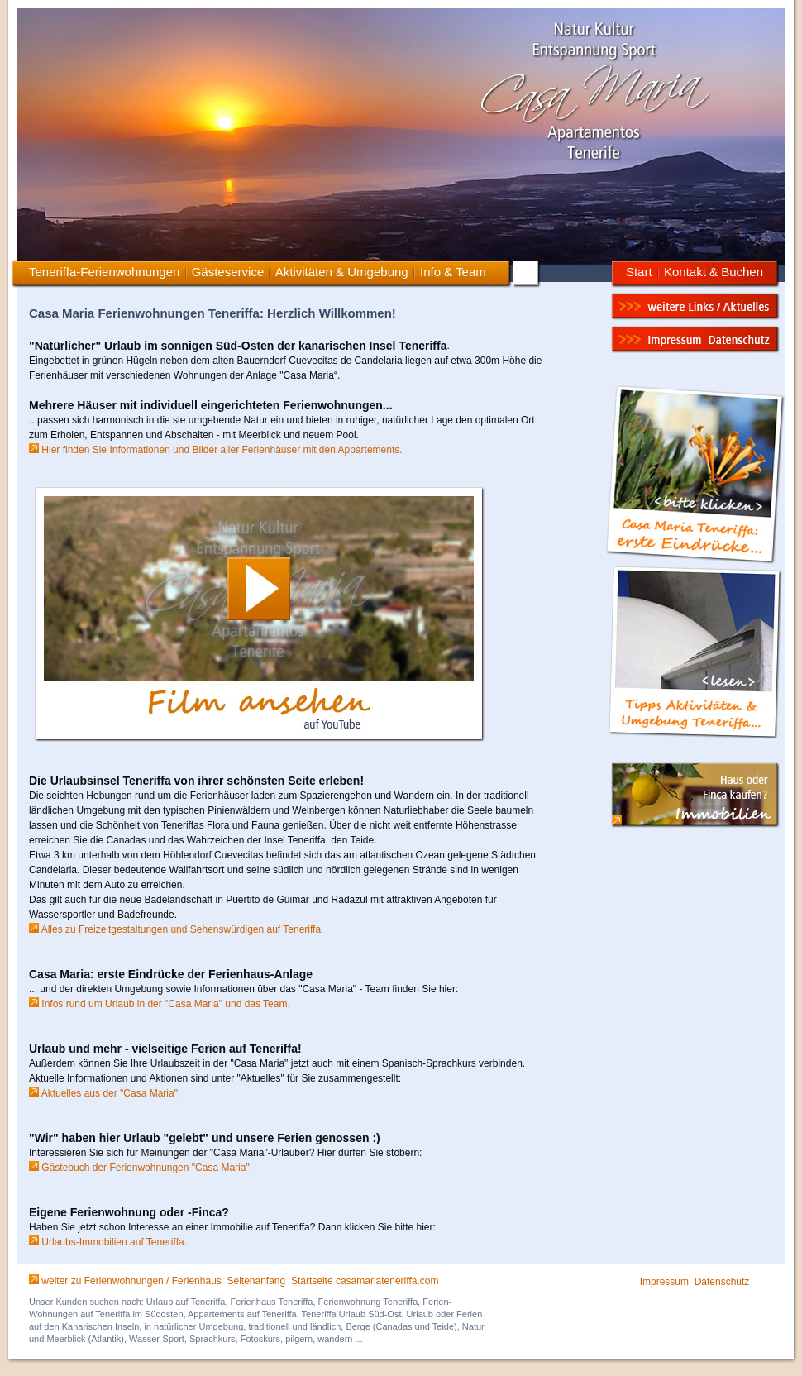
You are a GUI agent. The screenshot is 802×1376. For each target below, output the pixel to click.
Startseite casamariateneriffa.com (365, 1281)
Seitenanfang (256, 1281)
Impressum (664, 1282)
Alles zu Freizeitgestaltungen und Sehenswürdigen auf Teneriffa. (176, 929)
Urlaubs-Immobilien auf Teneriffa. (108, 1242)
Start (639, 272)
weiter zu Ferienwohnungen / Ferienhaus (131, 1281)
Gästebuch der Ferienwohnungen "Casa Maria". (140, 1167)
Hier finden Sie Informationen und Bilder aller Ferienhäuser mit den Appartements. (216, 450)
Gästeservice (228, 272)
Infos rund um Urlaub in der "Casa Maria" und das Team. (159, 1004)
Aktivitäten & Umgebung (340, 272)
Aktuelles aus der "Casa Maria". (104, 1093)
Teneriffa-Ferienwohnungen (104, 272)
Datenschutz (722, 1282)
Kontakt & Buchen (713, 272)
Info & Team (453, 272)
